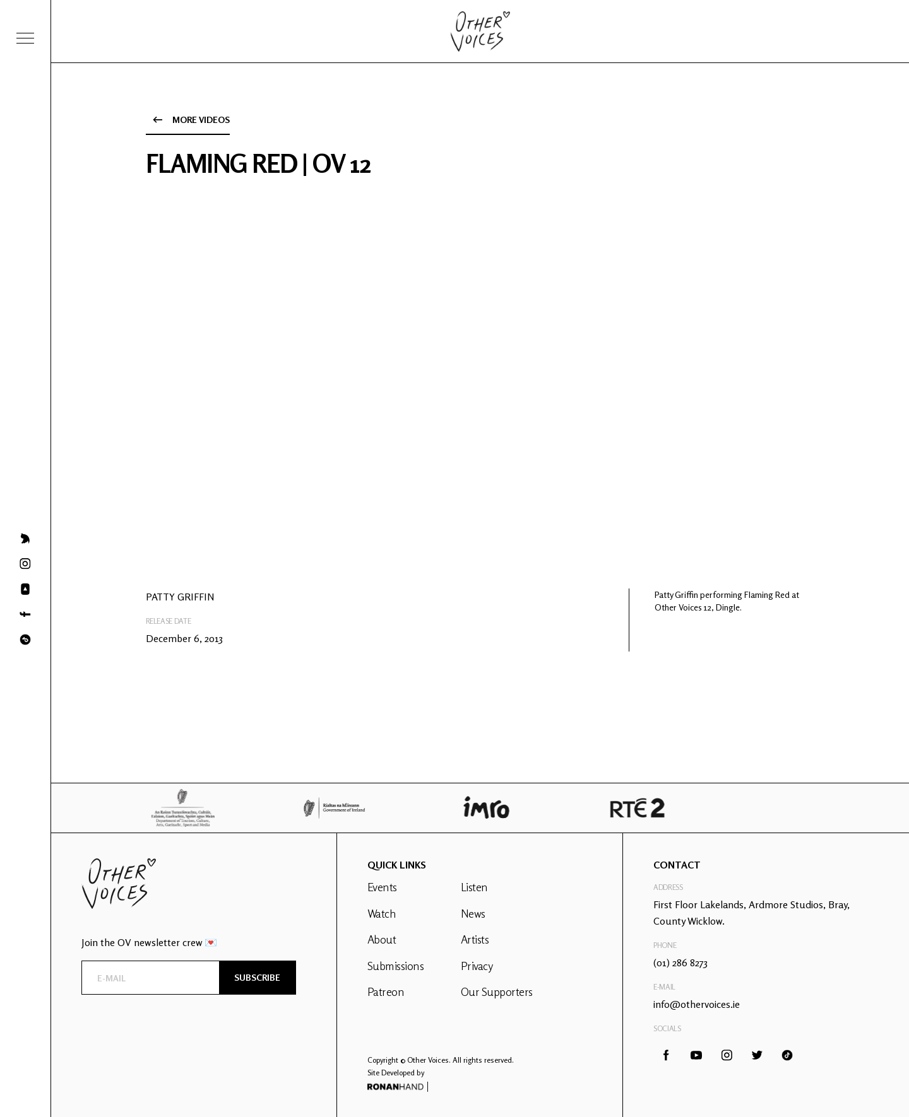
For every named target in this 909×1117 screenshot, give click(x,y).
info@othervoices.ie (696, 1004)
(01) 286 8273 (680, 962)
